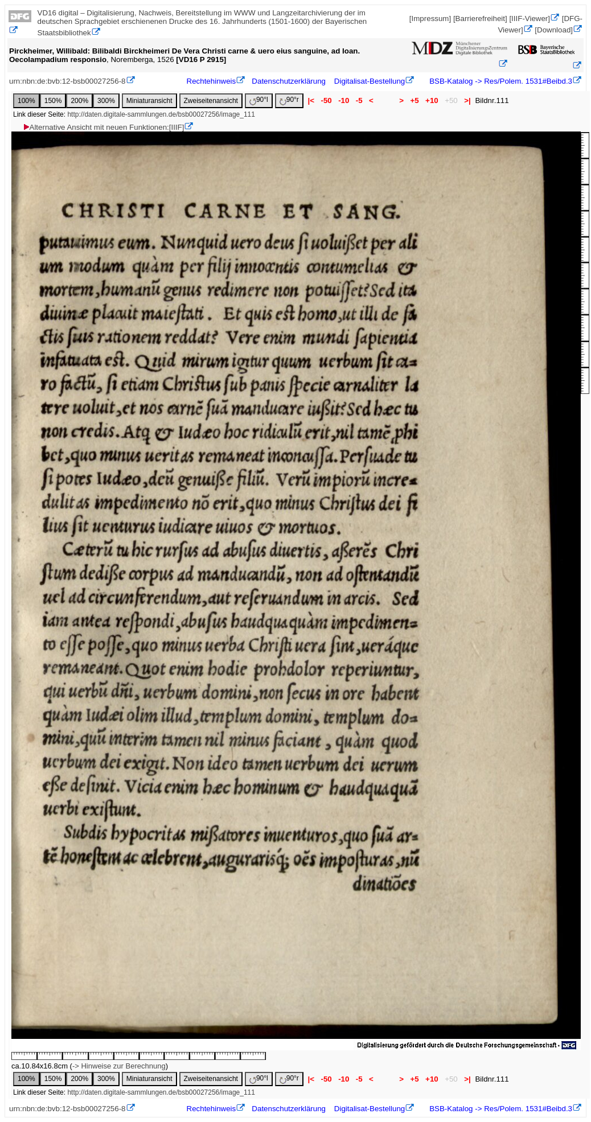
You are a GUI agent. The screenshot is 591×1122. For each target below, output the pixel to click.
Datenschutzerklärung (289, 81)
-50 (326, 100)
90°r (289, 100)
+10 (431, 100)
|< (311, 100)
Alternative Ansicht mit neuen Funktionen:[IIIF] (103, 127)
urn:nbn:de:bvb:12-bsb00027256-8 (67, 81)
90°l (258, 100)
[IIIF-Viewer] (529, 18)
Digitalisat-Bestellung (369, 81)
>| (467, 100)
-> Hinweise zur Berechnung (119, 1066)
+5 (414, 100)
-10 (343, 100)
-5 (359, 100)
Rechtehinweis (211, 81)
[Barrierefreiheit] (480, 18)
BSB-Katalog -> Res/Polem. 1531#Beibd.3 (500, 81)
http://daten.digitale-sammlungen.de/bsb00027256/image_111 (161, 114)
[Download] (554, 30)
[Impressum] (430, 18)
